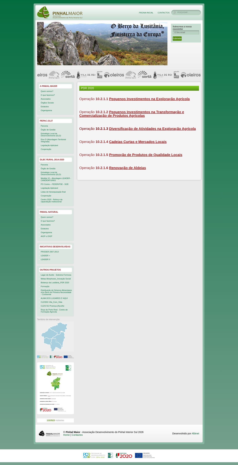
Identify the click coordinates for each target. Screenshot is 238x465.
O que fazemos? (48, 95)
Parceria (44, 126)
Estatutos (45, 106)
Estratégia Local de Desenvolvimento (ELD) (51, 134)
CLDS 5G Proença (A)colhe (52, 306)
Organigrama (46, 110)
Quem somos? (47, 91)
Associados (46, 99)
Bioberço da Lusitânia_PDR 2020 (55, 283)
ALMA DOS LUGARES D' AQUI (54, 298)
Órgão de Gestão (48, 130)
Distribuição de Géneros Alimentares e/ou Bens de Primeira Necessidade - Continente (56, 292)
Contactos (164, 13)
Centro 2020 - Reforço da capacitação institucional (51, 200)
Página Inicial (146, 13)
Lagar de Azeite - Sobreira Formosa (56, 275)
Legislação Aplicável (49, 145)
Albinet (195, 433)
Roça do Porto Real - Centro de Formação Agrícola (54, 311)
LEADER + (45, 256)
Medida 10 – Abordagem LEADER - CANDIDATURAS (56, 179)
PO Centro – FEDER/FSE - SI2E (55, 184)
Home (66, 434)
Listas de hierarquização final (53, 192)
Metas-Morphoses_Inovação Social (56, 279)
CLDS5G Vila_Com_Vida (51, 302)
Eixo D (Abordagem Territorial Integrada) (53, 140)
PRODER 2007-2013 (50, 252)
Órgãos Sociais (47, 103)
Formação (45, 286)
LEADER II (45, 259)
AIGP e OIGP (46, 236)
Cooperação (46, 149)
